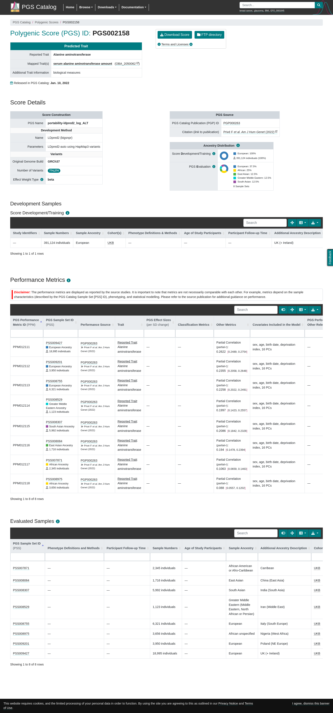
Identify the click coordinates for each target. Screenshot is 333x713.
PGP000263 (231, 123)
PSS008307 (54, 422)
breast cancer (246, 11)
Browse (84, 7)
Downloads (106, 7)
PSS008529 (54, 399)
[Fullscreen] (292, 223)
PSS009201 (54, 362)
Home (70, 7)
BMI (267, 11)
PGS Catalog (22, 22)
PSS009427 (54, 343)
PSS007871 (54, 460)
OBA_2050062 (126, 63)
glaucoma (258, 11)
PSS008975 (54, 479)
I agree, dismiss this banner (311, 703)
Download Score (174, 34)
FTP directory (209, 34)
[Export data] (315, 223)
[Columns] (302, 223)
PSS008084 (54, 441)
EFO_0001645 (277, 11)
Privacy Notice (228, 703)
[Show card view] (283, 310)
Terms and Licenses (175, 44)
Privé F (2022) (248, 132)
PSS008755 (54, 381)
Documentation (132, 7)
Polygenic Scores (46, 22)
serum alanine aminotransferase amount (82, 63)
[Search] (265, 223)
